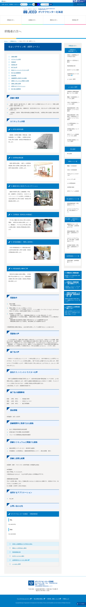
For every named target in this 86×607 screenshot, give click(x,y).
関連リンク (66, 598)
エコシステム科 (71, 179)
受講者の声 (14, 64)
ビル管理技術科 (71, 183)
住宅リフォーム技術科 (73, 191)
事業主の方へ (54, 20)
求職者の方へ (11, 20)
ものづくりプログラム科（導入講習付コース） (73, 210)
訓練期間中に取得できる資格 (19, 78)
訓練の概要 (14, 56)
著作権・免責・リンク (54, 598)
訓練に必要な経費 (16, 83)
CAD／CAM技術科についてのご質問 (73, 103)
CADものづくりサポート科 (73, 174)
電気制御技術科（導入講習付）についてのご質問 (73, 109)
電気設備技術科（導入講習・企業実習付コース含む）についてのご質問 (73, 117)
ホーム (6, 41)
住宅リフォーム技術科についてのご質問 (73, 135)
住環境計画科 (70, 187)
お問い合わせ (5, 4)
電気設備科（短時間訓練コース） (73, 261)
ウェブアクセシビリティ (24, 598)
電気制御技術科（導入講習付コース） (73, 204)
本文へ (4, 1)
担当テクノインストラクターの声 (20, 70)
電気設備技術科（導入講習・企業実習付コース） (73, 232)
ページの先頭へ (81, 603)
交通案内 (11, 4)
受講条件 (13, 62)
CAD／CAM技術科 (72, 170)
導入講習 (69, 153)
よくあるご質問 (16, 564)
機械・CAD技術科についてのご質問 (73, 97)
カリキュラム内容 (16, 59)
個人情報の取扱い (39, 598)
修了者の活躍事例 (16, 89)
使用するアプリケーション (18, 86)
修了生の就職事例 (16, 72)
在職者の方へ (32, 20)
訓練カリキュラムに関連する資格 (20, 80)
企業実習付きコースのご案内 (20, 560)
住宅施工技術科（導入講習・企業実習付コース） (73, 246)
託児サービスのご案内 (18, 556)
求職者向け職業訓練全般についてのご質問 (73, 92)
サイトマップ (80, 4)
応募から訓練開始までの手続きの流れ (22, 544)
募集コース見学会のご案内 (19, 548)
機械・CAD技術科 (72, 166)
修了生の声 (14, 67)
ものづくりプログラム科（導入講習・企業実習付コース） (73, 240)
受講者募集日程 (16, 552)
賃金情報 (13, 75)
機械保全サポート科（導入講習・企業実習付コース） (73, 225)
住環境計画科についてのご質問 (73, 129)
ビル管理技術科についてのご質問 (73, 124)
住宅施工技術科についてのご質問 (73, 140)
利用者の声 (75, 20)
